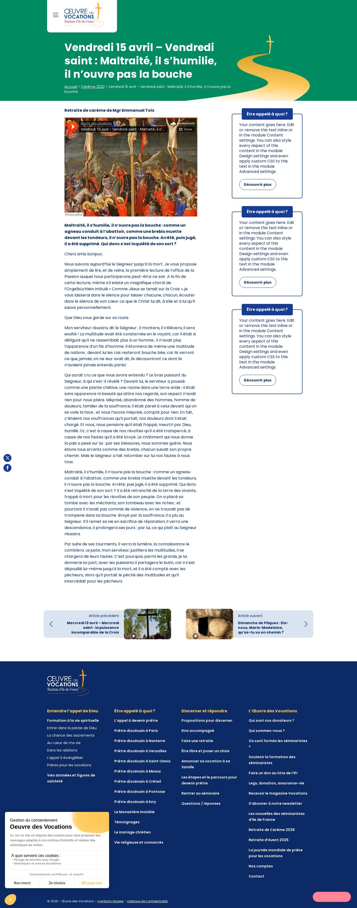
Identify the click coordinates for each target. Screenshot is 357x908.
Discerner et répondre (204, 711)
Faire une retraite (197, 740)
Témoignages (127, 822)
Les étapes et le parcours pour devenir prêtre (209, 780)
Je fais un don (332, 896)
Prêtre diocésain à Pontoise (139, 791)
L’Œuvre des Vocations (273, 711)
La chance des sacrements (70, 735)
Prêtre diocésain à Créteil (137, 781)
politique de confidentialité (147, 901)
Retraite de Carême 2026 (272, 829)
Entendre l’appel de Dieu (72, 711)
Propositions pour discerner (207, 720)
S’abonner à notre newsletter (275, 803)
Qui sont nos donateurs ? (271, 720)
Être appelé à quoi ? (134, 711)
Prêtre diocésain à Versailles (140, 750)
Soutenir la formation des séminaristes (272, 759)
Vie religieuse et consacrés (138, 842)
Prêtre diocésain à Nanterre (139, 740)
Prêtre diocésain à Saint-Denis (142, 761)
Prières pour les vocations (69, 765)
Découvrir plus (257, 184)
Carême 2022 (93, 86)
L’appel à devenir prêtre (136, 720)
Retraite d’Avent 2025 (269, 839)
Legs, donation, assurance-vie (276, 783)
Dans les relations (62, 750)
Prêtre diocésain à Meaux (137, 771)
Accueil (70, 86)
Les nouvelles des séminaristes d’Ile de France (277, 816)
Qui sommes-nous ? (267, 730)
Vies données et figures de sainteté (71, 778)
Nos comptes (261, 866)
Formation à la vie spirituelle (73, 720)
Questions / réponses (201, 803)
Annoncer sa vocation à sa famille (205, 764)
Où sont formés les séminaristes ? (278, 743)
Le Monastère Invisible (134, 811)
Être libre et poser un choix (205, 750)
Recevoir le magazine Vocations (278, 793)
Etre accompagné (197, 730)
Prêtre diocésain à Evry (135, 801)
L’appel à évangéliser (65, 757)
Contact (256, 876)
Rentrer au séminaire (200, 793)
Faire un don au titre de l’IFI (273, 773)
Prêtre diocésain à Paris (136, 730)
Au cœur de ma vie (64, 742)
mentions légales (110, 901)
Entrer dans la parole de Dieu (72, 727)
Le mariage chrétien (132, 832)
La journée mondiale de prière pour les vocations (276, 853)
